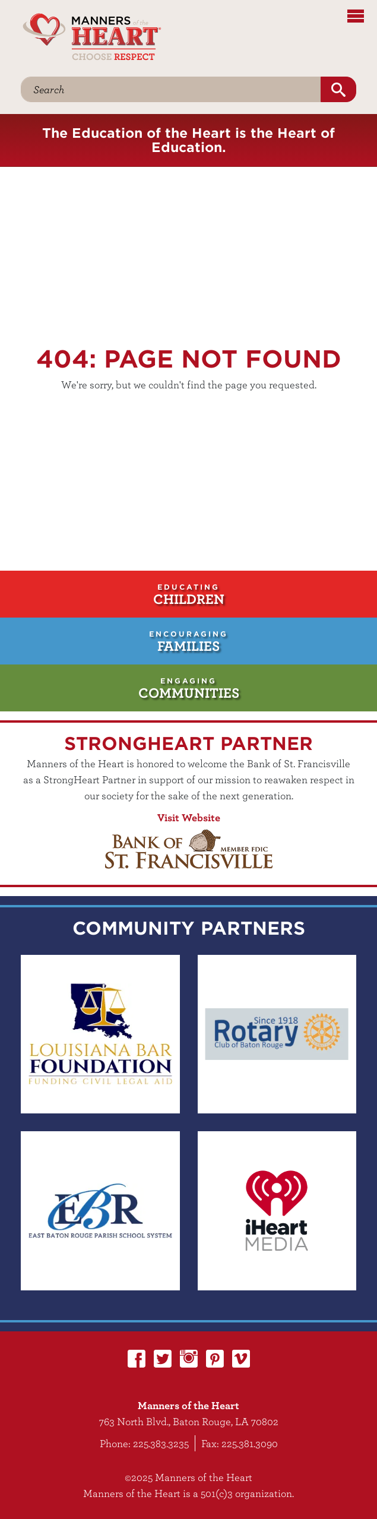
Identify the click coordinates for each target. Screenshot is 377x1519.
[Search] (171, 89)
